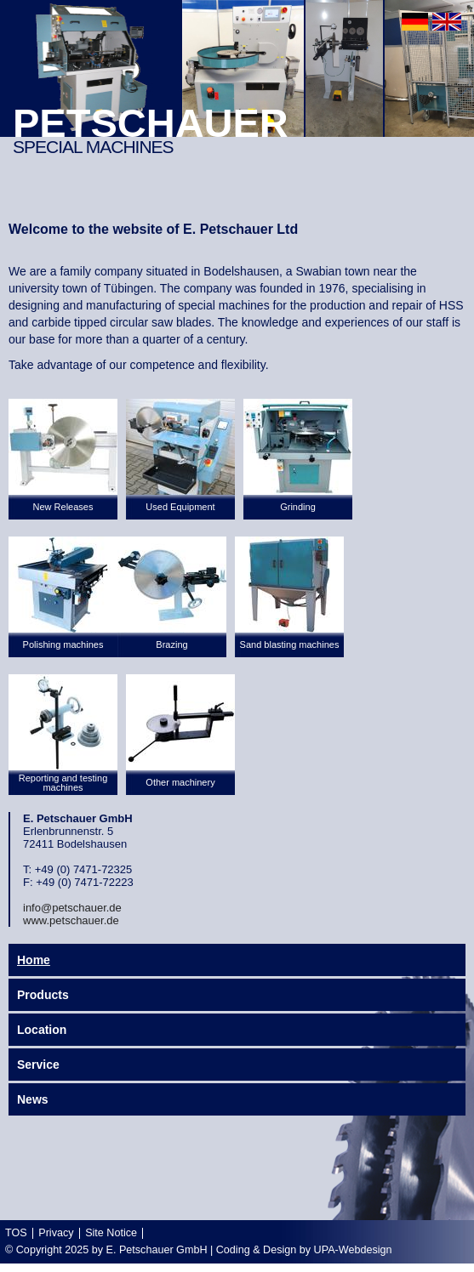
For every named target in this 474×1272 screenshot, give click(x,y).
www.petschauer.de (71, 920)
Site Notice (111, 1233)
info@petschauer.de (72, 907)
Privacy (55, 1233)
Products (43, 995)
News (33, 1099)
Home (33, 960)
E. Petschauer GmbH (157, 1250)
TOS (16, 1233)
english (446, 22)
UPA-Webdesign (353, 1250)
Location (41, 1029)
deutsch (415, 22)
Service (38, 1064)
